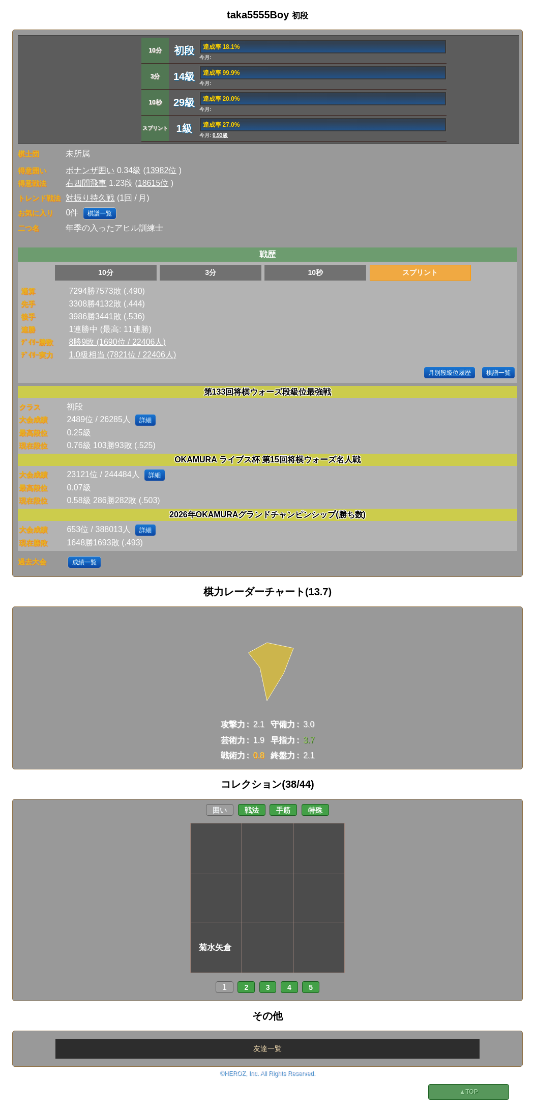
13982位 (161, 170)
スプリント (420, 272)
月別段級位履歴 (449, 372)
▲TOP (468, 1091)
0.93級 (220, 135)
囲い (220, 810)
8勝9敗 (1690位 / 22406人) (117, 342)
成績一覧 (84, 562)
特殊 (315, 810)
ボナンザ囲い (90, 170)
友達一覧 (267, 1048)
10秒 (315, 272)
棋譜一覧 (99, 213)
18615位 (153, 183)
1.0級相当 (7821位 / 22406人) (122, 354)
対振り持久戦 (90, 197)
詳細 (145, 420)
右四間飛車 (86, 183)
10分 (105, 272)
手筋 (283, 810)
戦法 (252, 810)
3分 (210, 272)
